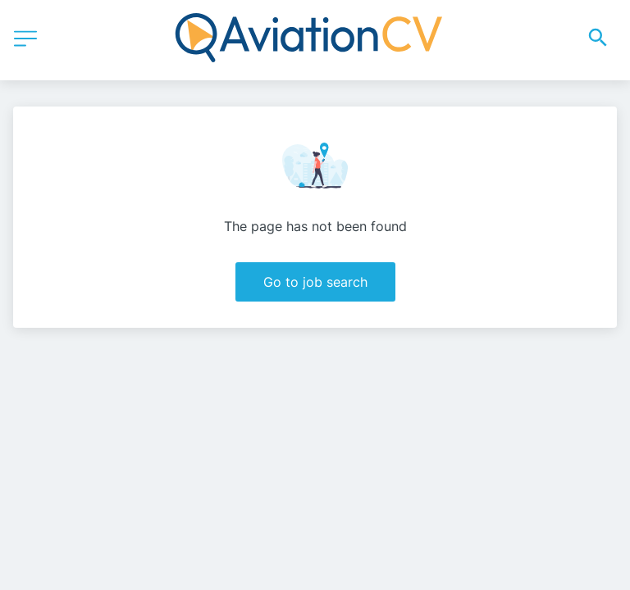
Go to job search (315, 282)
